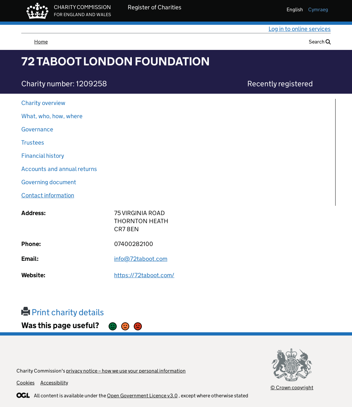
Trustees (32, 142)
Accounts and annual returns (59, 169)
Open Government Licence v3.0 (142, 396)
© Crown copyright (291, 387)
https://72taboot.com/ (144, 275)
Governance (37, 129)
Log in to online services (300, 29)
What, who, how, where (52, 116)
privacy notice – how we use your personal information (126, 371)
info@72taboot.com (140, 258)
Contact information (47, 195)
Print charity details (62, 312)
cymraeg (318, 9)
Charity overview (43, 103)
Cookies (25, 383)
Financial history (42, 155)
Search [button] (320, 42)
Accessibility (54, 383)
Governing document (48, 182)
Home (41, 42)
